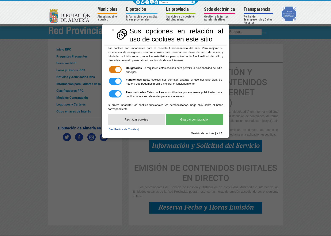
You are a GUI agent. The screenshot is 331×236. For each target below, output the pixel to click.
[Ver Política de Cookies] (124, 129)
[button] (108, 14)
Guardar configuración (194, 119)
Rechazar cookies (136, 119)
